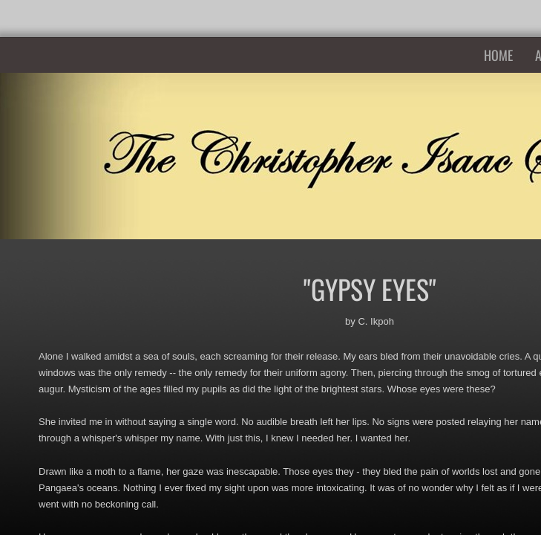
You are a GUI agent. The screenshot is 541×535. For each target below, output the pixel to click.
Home (498, 55)
